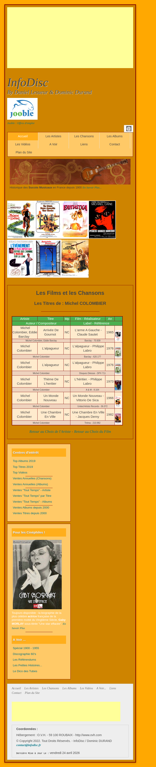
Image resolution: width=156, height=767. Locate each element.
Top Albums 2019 (24, 461)
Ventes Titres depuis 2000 (30, 513)
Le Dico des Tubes (25, 671)
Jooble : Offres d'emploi (20, 123)
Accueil (23, 136)
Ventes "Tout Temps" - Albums (32, 501)
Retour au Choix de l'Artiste (50, 432)
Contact (115, 144)
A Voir (53, 144)
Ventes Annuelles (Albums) (30, 484)
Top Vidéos (20, 472)
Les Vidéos (22, 144)
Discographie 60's (24, 654)
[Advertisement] (81, 37)
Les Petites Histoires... (27, 665)
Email (128, 128)
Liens (84, 144)
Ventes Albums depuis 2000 (31, 507)
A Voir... (101, 688)
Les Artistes (53, 136)
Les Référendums (24, 659)
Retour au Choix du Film (92, 432)
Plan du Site (24, 152)
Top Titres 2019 (23, 466)
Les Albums (115, 136)
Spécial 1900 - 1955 (26, 648)
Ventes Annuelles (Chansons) (32, 478)
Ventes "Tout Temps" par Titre (32, 495)
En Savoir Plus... (92, 187)
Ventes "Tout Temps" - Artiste (32, 490)
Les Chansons (84, 136)
